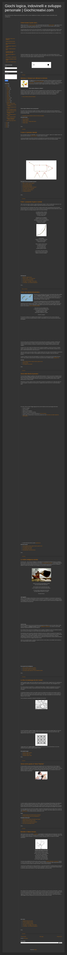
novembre (8, 100)
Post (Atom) (26, 938)
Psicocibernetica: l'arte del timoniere (29, 549)
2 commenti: (24, 370)
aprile (8, 92)
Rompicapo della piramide (27, 185)
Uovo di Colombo (43, 413)
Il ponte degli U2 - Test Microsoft (11, 57)
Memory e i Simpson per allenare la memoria (34, 78)
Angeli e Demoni (26, 120)
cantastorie (36, 834)
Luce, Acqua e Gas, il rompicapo (28, 188)
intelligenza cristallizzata (45, 626)
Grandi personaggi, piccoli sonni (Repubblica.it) (31, 816)
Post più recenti (23, 936)
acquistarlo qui (56, 357)
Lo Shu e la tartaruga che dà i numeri (32, 680)
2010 (7, 85)
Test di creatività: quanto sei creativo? (29, 667)
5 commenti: (24, 198)
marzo (8, 90)
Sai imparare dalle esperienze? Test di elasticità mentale (33, 670)
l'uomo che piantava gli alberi (34, 305)
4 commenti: (24, 828)
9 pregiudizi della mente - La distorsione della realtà (10, 52)
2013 (7, 124)
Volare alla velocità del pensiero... (31, 292)
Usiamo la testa (25, 362)
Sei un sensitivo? (26, 118)
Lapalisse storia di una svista (28, 920)
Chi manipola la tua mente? (27, 364)
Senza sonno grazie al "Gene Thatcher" (32, 764)
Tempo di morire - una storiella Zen (29, 278)
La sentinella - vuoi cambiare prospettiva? (30, 282)
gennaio (8, 87)
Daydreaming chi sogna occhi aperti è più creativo (31, 819)
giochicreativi (31, 82)
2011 (7, 86)
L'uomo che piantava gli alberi (28, 279)
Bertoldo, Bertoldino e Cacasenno (52, 861)
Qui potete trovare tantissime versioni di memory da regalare (33, 115)
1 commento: (24, 129)
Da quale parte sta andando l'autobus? (29, 187)
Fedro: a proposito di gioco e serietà (31, 202)
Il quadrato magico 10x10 (27, 755)
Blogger (35, 949)
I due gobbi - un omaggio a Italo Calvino (30, 281)
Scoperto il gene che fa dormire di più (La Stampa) (32, 814)
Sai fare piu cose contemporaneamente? (30, 821)
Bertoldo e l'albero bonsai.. (27, 277)
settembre (8, 97)
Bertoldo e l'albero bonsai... (29, 832)
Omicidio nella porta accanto (10, 41)
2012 (7, 122)
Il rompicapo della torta (27, 191)
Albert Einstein (24, 811)
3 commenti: (24, 933)
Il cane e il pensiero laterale (29, 132)
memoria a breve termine (38, 81)
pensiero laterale (34, 135)
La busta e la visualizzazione (28, 189)
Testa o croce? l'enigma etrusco (11, 61)
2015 (7, 125)
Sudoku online (25, 122)
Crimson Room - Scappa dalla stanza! (29, 121)
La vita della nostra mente (27, 548)
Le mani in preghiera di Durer (28, 922)
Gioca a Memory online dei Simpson (29, 96)
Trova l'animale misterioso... (28, 184)
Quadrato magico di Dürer (27, 752)
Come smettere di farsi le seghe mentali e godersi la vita (33, 361)
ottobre (8, 99)
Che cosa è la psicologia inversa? (29, 823)
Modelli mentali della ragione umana (29, 820)
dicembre (8, 102)
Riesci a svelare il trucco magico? (29, 183)
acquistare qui (38, 542)
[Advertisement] (41, 44)
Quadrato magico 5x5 (26, 754)
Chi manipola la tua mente (27, 547)
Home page (41, 936)
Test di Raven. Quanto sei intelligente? (29, 669)
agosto (8, 96)
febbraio (8, 89)
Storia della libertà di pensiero (29, 373)
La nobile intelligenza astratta (29, 559)
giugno (8, 93)
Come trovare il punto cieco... (29, 22)
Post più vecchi (59, 936)
